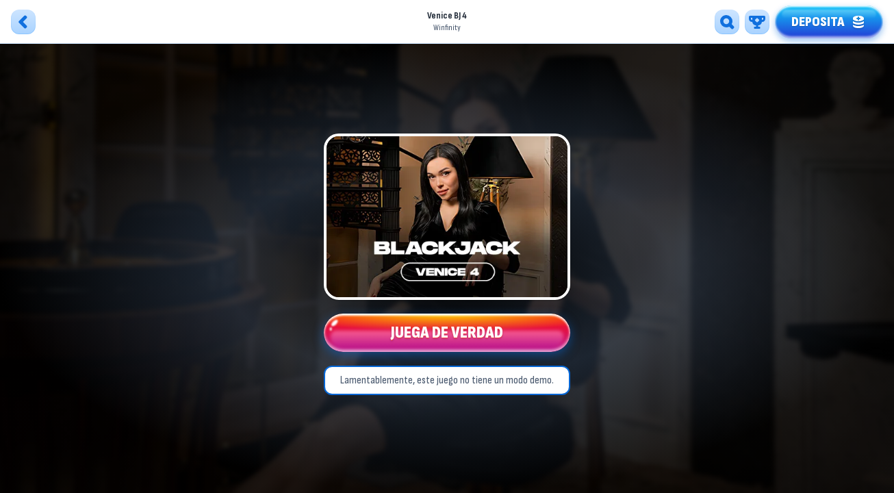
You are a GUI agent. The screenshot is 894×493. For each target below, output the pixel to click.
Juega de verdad (447, 335)
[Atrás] (23, 22)
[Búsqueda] (727, 22)
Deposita (829, 20)
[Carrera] (757, 22)
